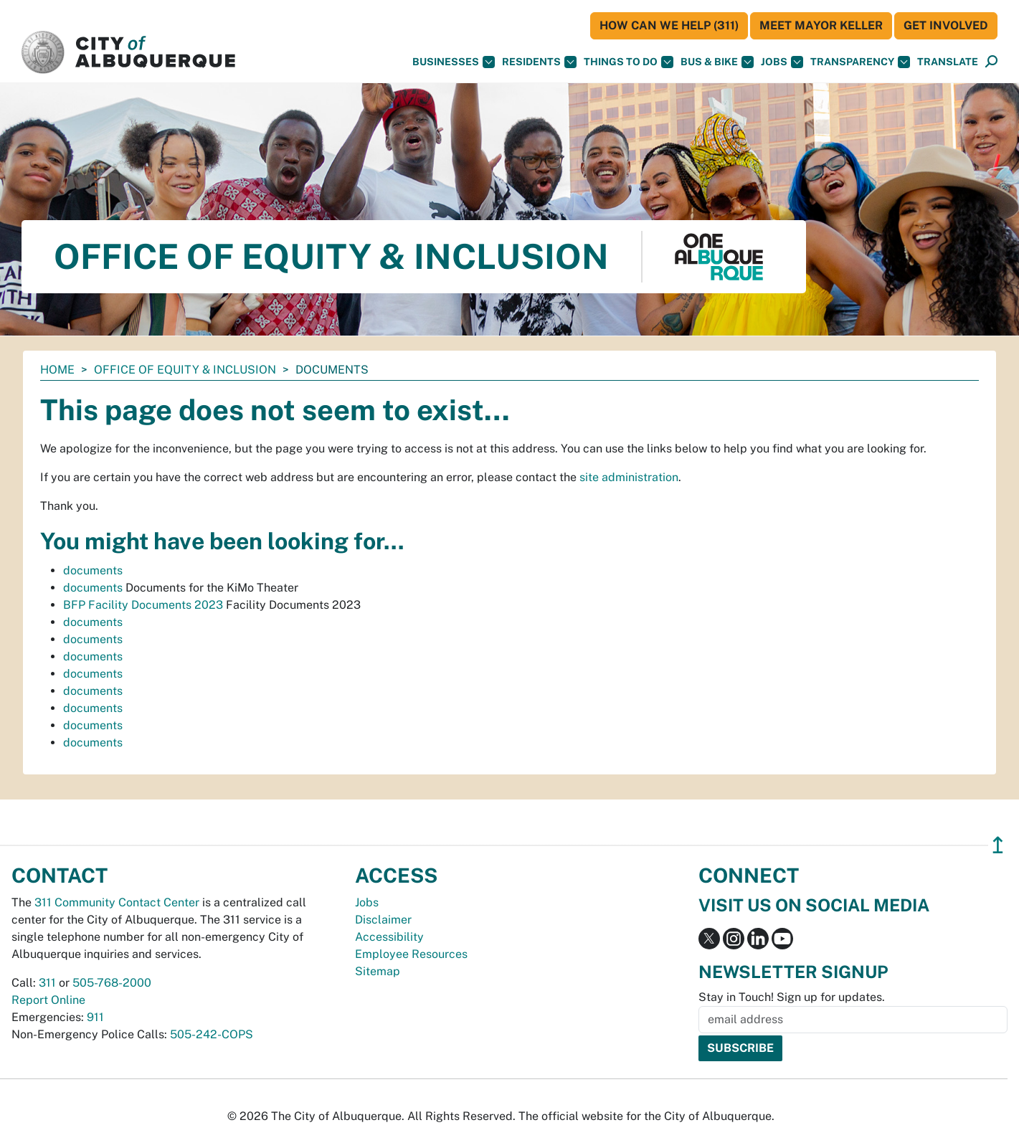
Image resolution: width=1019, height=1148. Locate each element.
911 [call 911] (95, 1017)
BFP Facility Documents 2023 (143, 605)
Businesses (453, 62)
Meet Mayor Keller (821, 25)
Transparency (860, 62)
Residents (539, 62)
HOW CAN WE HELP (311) (669, 25)
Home (57, 369)
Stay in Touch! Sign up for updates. (791, 997)
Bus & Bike (717, 62)
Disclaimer (383, 919)
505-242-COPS (211, 1034)
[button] (947, 62)
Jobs (782, 62)
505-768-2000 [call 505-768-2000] (111, 983)
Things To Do (628, 62)
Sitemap (377, 971)
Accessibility (389, 937)
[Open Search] (991, 62)
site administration (628, 477)
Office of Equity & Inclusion (185, 369)
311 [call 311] (47, 983)
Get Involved (946, 25)
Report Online (48, 1000)
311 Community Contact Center (116, 902)
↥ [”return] (998, 845)
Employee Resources (411, 954)
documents (93, 570)
